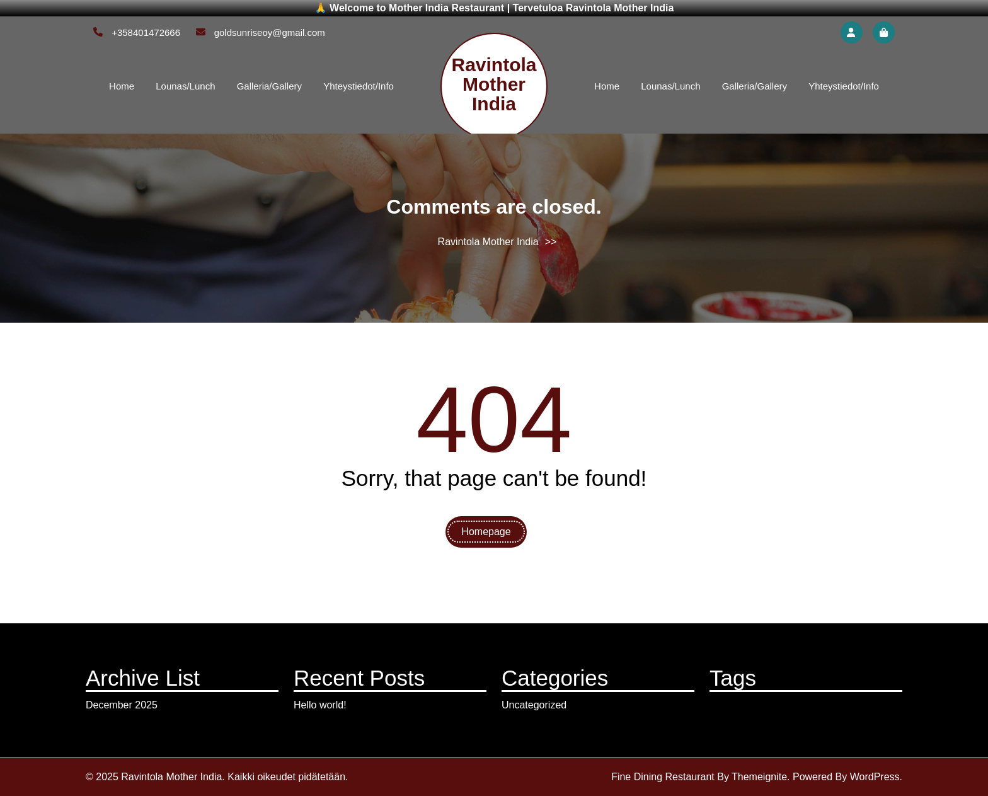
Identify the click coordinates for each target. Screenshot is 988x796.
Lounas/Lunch (185, 86)
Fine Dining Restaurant (663, 776)
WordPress (875, 776)
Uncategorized (534, 705)
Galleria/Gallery (269, 86)
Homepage (485, 531)
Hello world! (320, 705)
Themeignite (759, 776)
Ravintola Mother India (493, 84)
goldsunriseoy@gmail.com (260, 32)
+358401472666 (136, 32)
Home (121, 86)
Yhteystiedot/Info (358, 86)
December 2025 (122, 705)
